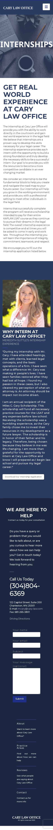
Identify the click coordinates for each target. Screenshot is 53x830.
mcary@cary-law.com (30, 613)
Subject (26, 658)
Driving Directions (20, 623)
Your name (26, 636)
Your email (26, 647)
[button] (46, 7)
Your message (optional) (26, 670)
